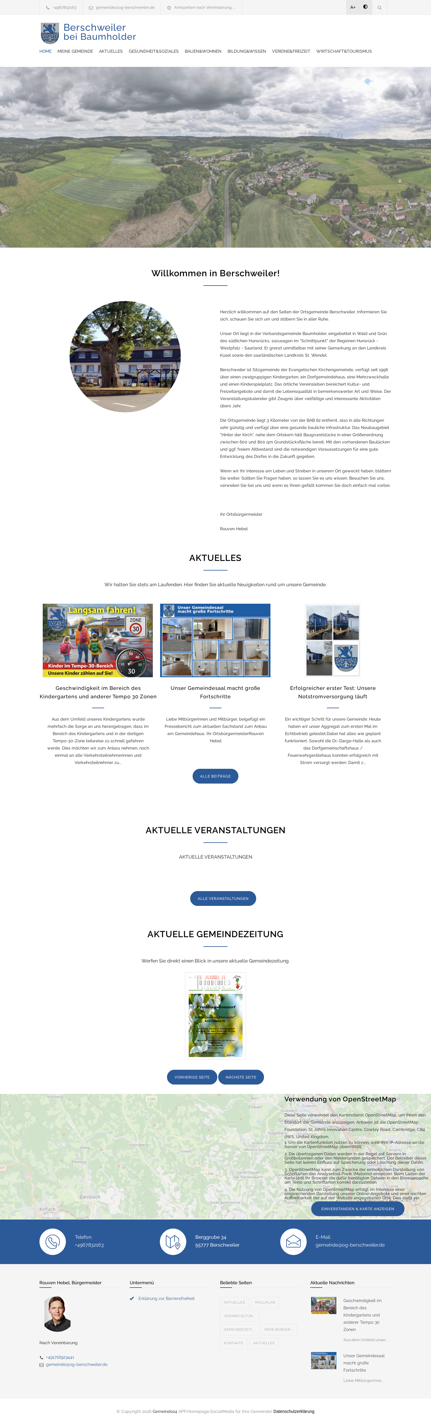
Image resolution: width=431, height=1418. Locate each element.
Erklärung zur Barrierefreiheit (166, 1292)
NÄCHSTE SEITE (241, 1071)
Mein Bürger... (279, 1324)
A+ (353, 7)
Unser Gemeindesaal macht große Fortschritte (364, 1356)
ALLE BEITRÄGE (215, 770)
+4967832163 (64, 7)
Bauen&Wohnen (314, 30)
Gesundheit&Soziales (265, 30)
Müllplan (265, 1296)
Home (157, 30)
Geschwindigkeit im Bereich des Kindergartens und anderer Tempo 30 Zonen (362, 1309)
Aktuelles (222, 30)
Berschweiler (100, 36)
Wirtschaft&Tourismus (223, 45)
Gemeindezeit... (239, 1324)
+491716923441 (60, 1351)
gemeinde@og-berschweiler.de (125, 7)
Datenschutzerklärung (293, 1405)
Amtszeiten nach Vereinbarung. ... (205, 7)
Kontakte (233, 1337)
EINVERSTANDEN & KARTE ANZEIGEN (357, 1203)
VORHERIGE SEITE (192, 1071)
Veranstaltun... (240, 1310)
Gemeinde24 (165, 1405)
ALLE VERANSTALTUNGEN (223, 893)
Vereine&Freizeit (170, 45)
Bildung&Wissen (358, 30)
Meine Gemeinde (186, 30)
